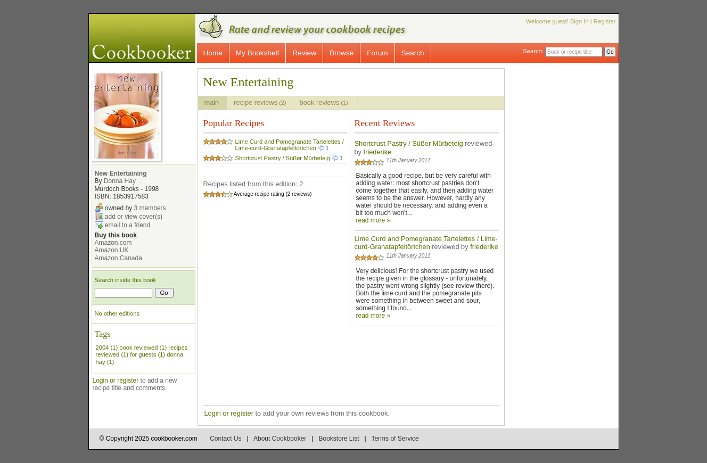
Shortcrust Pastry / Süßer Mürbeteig (282, 158)
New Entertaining (121, 173)
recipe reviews (260, 102)
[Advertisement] (570, 227)
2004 (102, 347)
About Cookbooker (279, 438)
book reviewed (138, 347)
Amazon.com (113, 242)
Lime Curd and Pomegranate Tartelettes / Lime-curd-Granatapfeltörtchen (289, 144)
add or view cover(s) (133, 216)
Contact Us (225, 438)
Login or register (116, 380)
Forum (377, 53)
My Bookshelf (257, 53)
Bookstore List (338, 438)
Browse (342, 53)
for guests (143, 354)
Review (304, 53)
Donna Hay (120, 181)
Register (605, 21)
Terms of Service (394, 438)
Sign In (579, 21)
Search (412, 53)
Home (213, 53)
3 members (150, 207)
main (212, 102)
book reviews (324, 102)
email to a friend (127, 224)
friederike (378, 152)
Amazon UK (112, 250)
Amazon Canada (118, 258)
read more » (373, 220)
